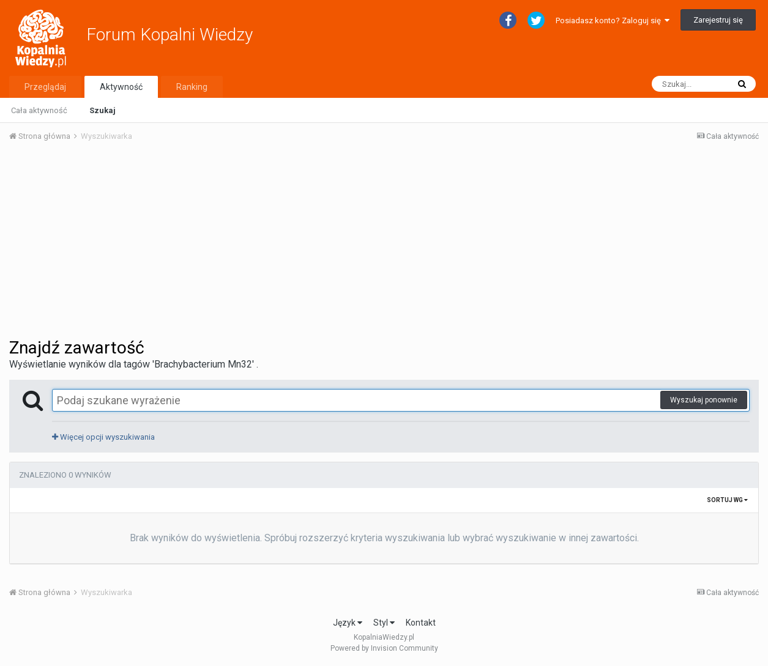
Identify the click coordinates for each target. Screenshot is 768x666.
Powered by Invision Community (384, 648)
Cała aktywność (39, 110)
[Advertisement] (384, 243)
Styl (384, 622)
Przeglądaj (45, 87)
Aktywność (121, 87)
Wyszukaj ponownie (703, 400)
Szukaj (102, 110)
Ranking (191, 87)
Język (347, 622)
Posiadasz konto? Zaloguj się (612, 20)
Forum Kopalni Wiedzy (169, 34)
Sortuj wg (727, 500)
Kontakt (421, 622)
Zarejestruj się (718, 19)
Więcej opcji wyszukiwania (103, 437)
